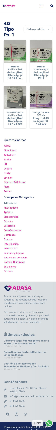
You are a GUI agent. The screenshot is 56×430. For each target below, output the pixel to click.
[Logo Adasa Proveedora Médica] (8, 5)
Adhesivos (10, 203)
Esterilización (11, 244)
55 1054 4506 (17, 406)
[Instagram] (16, 414)
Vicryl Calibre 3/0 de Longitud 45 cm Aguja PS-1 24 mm (41, 118)
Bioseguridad (11, 216)
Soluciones (10, 266)
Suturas (8, 271)
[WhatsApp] (25, 414)
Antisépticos (11, 207)
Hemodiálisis (11, 248)
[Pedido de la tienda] (38, 29)
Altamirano (10, 150)
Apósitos (8, 212)
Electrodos (10, 235)
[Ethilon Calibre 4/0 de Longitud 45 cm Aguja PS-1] (41, 51)
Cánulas (8, 221)
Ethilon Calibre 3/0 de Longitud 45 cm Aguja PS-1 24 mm (15, 72)
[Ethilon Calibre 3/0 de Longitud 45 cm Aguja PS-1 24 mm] (15, 51)
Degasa (8, 168)
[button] (41, 6)
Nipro (6, 186)
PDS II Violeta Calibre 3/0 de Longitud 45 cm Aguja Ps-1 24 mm (15, 118)
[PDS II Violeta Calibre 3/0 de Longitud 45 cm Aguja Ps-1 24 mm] (15, 97)
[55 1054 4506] (7, 406)
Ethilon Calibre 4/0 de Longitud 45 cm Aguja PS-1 (41, 72)
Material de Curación (15, 257)
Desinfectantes (12, 230)
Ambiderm (9, 155)
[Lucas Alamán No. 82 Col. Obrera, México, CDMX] (7, 390)
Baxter (7, 159)
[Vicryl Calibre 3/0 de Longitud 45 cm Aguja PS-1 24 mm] (41, 97)
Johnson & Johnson (15, 182)
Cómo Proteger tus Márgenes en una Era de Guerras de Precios (26, 342)
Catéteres (9, 225)
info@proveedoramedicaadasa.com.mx (31, 396)
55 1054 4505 (17, 401)
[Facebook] (8, 414)
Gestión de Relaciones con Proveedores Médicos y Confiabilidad (26, 365)
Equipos (8, 239)
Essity (7, 173)
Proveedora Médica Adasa (18, 427)
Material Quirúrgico (14, 262)
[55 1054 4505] (7, 401)
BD (5, 164)
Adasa (7, 146)
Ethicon (8, 177)
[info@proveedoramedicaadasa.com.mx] (7, 396)
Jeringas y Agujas (14, 253)
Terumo (8, 191)
